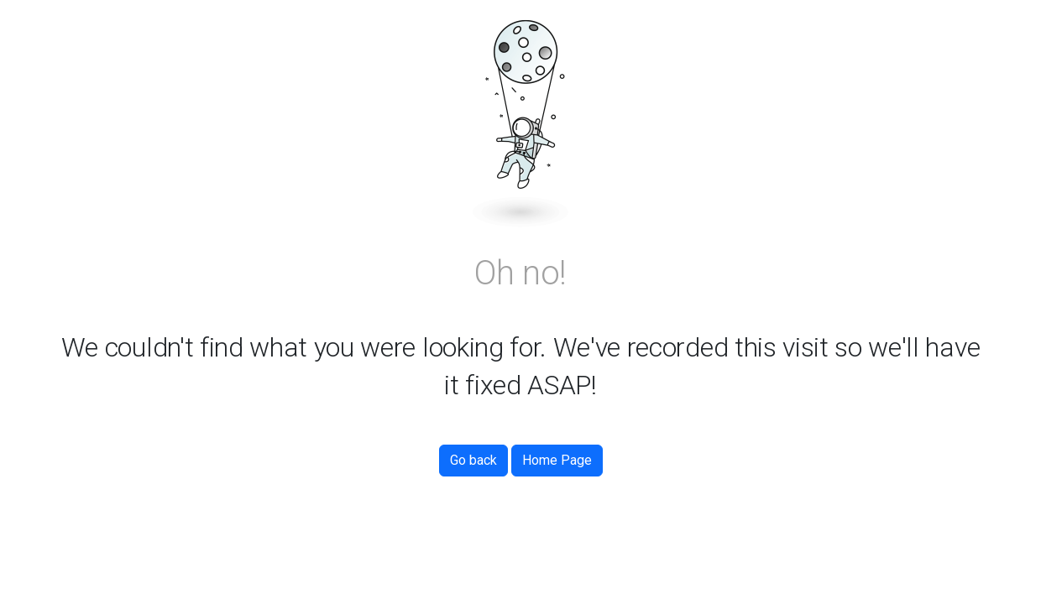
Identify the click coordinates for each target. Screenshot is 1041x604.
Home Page (557, 460)
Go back (473, 460)
